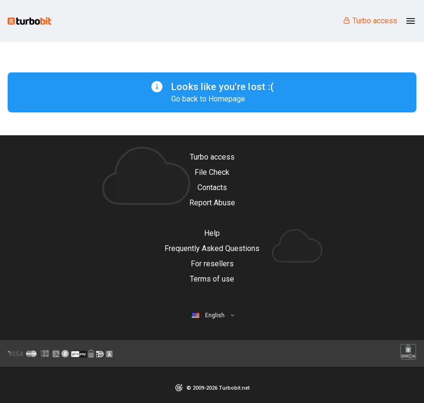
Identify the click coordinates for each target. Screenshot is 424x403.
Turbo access (369, 20)
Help (212, 233)
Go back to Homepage (208, 98)
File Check (212, 172)
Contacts (212, 187)
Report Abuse (212, 202)
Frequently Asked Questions (212, 248)
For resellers (212, 263)
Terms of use (212, 278)
